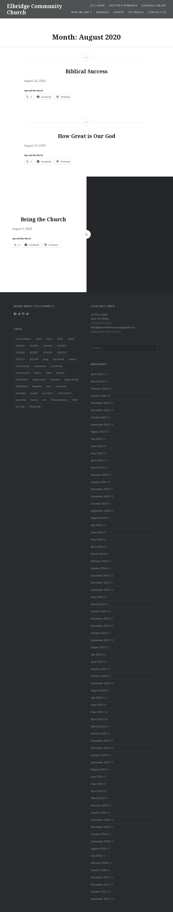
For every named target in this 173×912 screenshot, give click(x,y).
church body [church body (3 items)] (22, 366)
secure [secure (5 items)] (34, 399)
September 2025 (100, 424)
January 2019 (98, 812)
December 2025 (100, 402)
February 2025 (99, 474)
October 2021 (99, 632)
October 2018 (99, 834)
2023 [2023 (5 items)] (39, 338)
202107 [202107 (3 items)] (20, 359)
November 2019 (100, 747)
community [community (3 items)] (40, 366)
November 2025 (100, 410)
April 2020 (97, 719)
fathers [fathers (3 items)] (60, 372)
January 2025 (98, 482)
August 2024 (98, 517)
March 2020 (98, 726)
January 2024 (98, 568)
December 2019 (100, 740)
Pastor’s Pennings (123, 5)
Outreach (136, 12)
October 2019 (99, 755)
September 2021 (100, 640)
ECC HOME (98, 5)
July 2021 (96, 654)
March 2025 (98, 467)
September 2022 (100, 589)
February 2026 (99, 388)
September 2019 (100, 762)
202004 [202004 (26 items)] (47, 345)
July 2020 (96, 697)
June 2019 (97, 776)
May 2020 (97, 711)
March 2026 (98, 381)
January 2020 (98, 733)
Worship (102, 12)
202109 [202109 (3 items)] (34, 359)
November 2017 (100, 884)
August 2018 (98, 848)
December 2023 (100, 575)
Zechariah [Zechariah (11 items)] (35, 406)
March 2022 (98, 604)
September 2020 (100, 683)
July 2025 (96, 438)
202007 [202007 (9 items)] (34, 352)
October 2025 (99, 417)
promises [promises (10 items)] (47, 393)
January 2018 (98, 870)
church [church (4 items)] (72, 359)
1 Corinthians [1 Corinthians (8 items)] (23, 338)
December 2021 (100, 618)
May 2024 (97, 539)
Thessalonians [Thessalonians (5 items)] (58, 399)
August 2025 (98, 431)
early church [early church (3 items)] (23, 372)
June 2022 (97, 596)
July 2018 (96, 855)
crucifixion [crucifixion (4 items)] (57, 366)
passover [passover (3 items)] (61, 386)
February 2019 (99, 805)
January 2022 (98, 611)
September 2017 (100, 898)
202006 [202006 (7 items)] (20, 352)
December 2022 (100, 582)
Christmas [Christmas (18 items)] (58, 359)
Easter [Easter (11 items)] (38, 372)
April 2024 (97, 546)
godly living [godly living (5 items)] (71, 379)
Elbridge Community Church (34, 9)
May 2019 (97, 783)
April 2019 (97, 791)
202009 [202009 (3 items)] (47, 352)
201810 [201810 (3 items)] (20, 345)
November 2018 (100, 826)
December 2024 (100, 489)
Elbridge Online (154, 5)
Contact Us (157, 12)
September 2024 (100, 510)
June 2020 (97, 704)
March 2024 (98, 553)
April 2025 (97, 460)
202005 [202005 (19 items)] (61, 345)
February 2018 (99, 862)
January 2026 (98, 395)
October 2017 (99, 891)
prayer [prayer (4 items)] (34, 393)
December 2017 (100, 877)
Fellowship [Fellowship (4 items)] (22, 379)
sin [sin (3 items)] (44, 399)
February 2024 (99, 561)
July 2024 (96, 525)
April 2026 (97, 374)
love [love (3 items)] (48, 386)
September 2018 (100, 841)
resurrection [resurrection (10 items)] (64, 393)
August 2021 (98, 647)
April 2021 (97, 661)
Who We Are (80, 12)
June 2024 (97, 532)
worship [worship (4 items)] (20, 406)
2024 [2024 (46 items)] (49, 338)
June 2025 (97, 446)
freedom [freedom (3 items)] (55, 379)
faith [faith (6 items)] (48, 372)
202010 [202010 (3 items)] (61, 352)
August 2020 (98, 690)
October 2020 (99, 675)
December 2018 (100, 819)
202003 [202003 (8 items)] (34, 345)
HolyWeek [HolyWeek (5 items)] (22, 386)
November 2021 (100, 625)
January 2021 (98, 668)
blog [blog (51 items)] (45, 359)
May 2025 (97, 453)
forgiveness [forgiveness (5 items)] (39, 379)
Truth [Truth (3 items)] (74, 399)
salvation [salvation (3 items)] (21, 399)
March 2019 (98, 798)
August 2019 (98, 769)
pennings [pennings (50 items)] (21, 393)
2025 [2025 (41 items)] (60, 338)
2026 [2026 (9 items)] (70, 338)
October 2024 (99, 503)
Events (118, 12)
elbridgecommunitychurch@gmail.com (113, 327)
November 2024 (100, 496)
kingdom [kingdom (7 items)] (37, 386)
